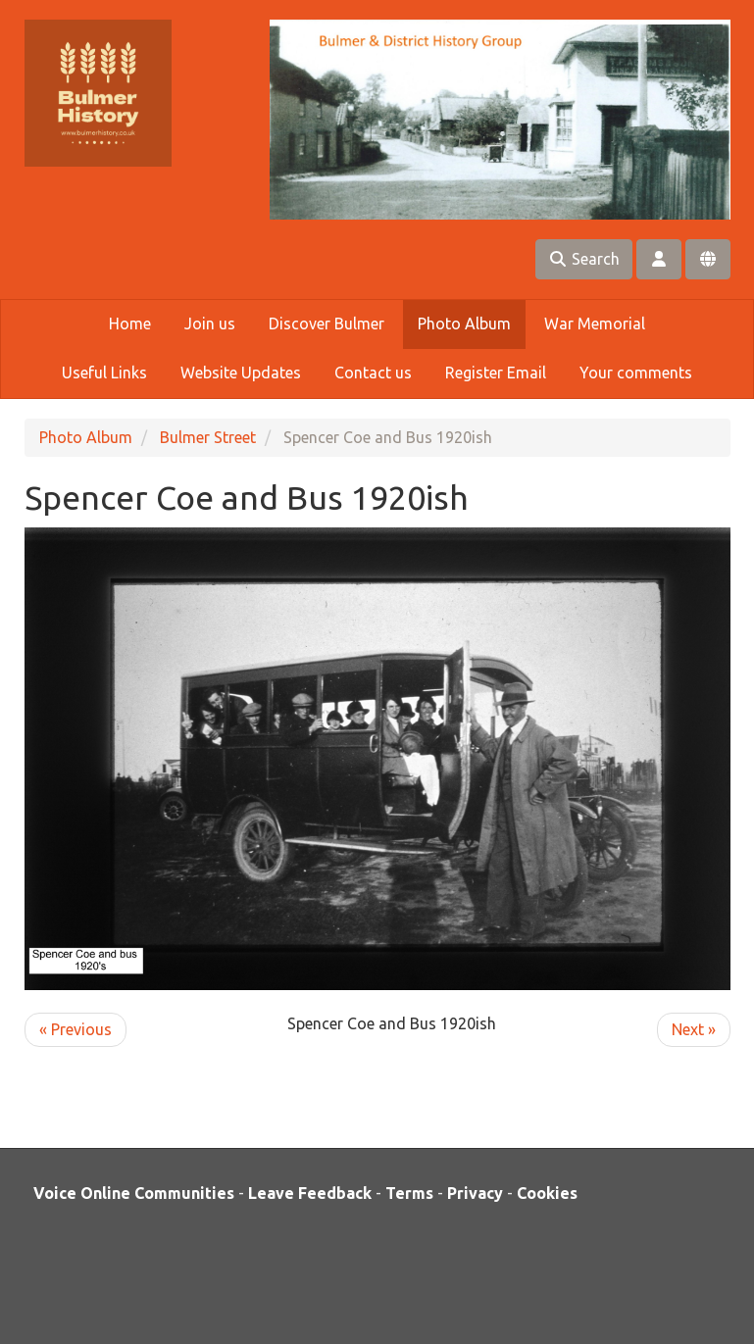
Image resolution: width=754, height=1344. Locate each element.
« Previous (75, 1029)
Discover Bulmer (326, 323)
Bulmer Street (208, 437)
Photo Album (464, 323)
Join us (209, 323)
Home (130, 323)
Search (584, 259)
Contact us (373, 372)
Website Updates (240, 372)
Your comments (635, 372)
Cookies (547, 1193)
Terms (409, 1193)
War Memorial (594, 323)
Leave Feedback (310, 1193)
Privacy (475, 1193)
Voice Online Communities (133, 1193)
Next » (694, 1029)
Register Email (495, 372)
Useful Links (104, 372)
